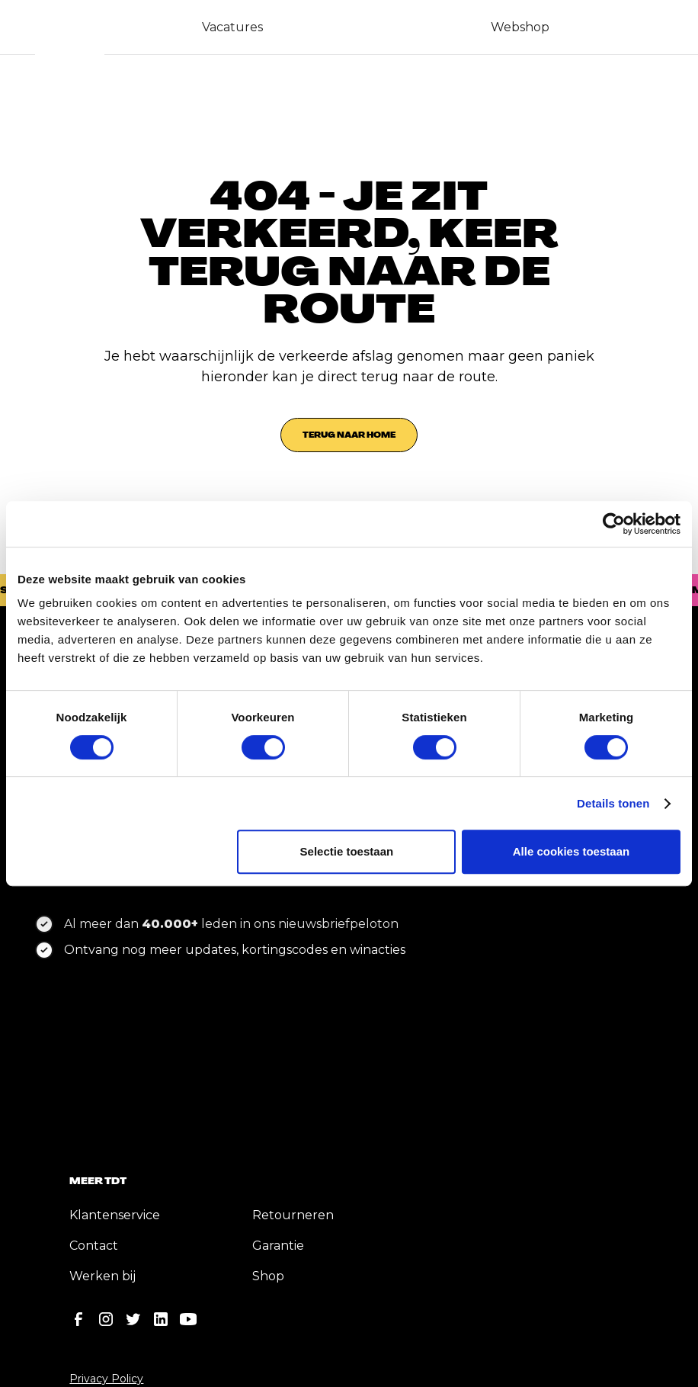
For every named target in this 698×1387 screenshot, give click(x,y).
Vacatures (232, 27)
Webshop (520, 27)
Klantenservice (114, 1215)
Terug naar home (349, 435)
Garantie (278, 1245)
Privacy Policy (106, 1378)
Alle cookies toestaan (571, 851)
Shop (268, 1276)
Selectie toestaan (347, 851)
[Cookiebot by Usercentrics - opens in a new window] (613, 523)
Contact (93, 1245)
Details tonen (613, 803)
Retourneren (293, 1215)
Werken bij (102, 1276)
